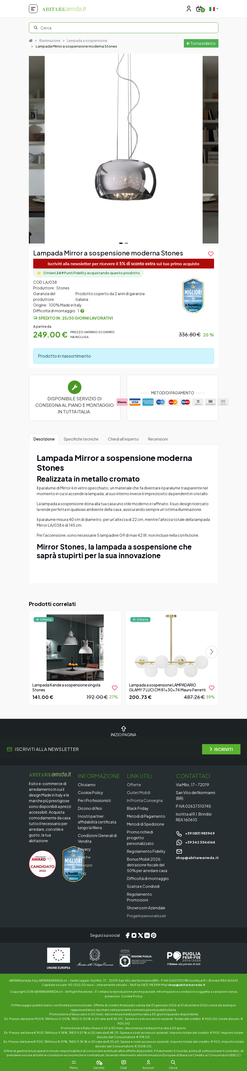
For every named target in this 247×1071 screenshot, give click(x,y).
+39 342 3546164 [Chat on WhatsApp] (197, 841)
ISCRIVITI (221, 749)
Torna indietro (201, 43)
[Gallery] (123, 150)
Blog (82, 872)
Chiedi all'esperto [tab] (123, 439)
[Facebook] (127, 935)
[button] (178, 1062)
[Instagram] (134, 935)
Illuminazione (50, 40)
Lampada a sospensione (89, 40)
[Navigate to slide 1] (121, 243)
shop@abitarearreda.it (186, 984)
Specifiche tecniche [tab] (81, 439)
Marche (85, 857)
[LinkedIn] (147, 935)
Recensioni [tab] (158, 439)
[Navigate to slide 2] (126, 243)
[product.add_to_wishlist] (211, 254)
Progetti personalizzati (148, 915)
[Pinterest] (153, 935)
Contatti (86, 865)
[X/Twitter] (140, 935)
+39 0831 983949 (197, 833)
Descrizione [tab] (43, 439)
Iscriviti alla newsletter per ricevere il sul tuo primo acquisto (123, 263)
